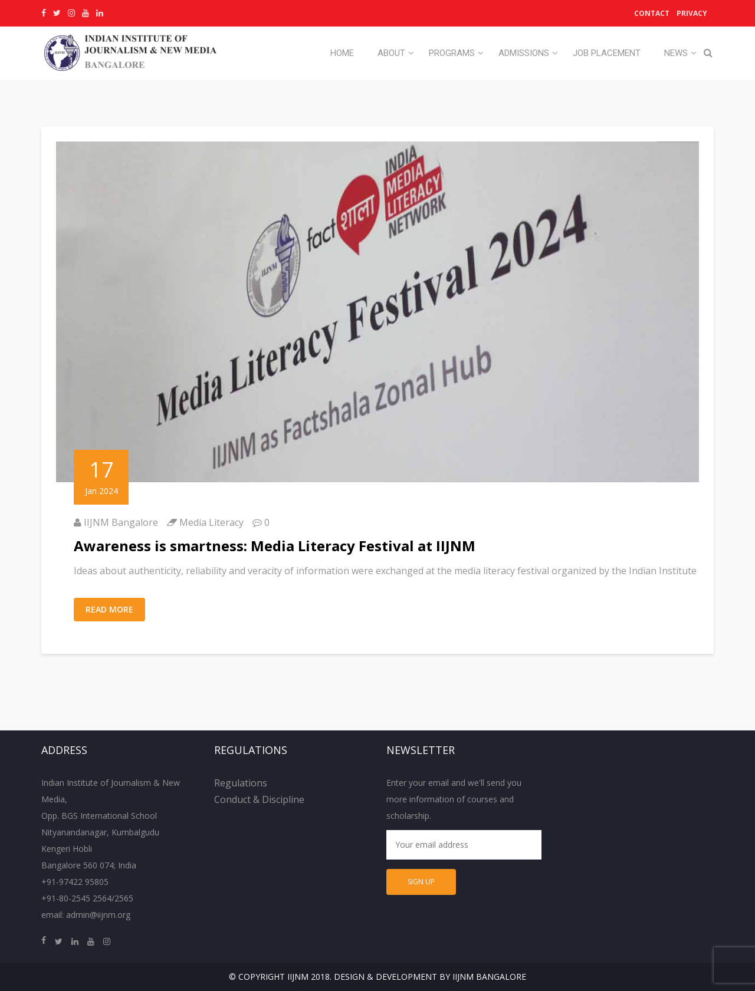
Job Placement (607, 53)
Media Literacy (211, 522)
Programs (452, 53)
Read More (109, 609)
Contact (651, 13)
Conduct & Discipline (259, 799)
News (676, 53)
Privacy (692, 13)
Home (342, 53)
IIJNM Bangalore (121, 522)
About (391, 53)
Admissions (523, 53)
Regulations (240, 782)
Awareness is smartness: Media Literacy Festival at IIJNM (274, 545)
